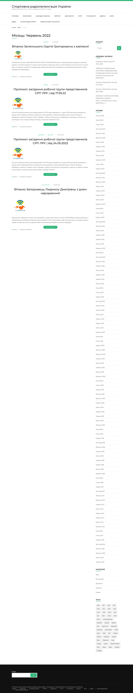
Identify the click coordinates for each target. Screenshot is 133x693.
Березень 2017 (100, 527)
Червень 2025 (100, 147)
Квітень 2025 (100, 156)
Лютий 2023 (99, 253)
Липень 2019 (99, 407)
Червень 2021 (100, 319)
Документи (69, 16)
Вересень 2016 (100, 553)
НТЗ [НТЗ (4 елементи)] (109, 633)
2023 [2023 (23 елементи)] (114, 609)
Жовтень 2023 (100, 226)
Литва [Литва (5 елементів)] (116, 629)
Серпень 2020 (100, 359)
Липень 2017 (100, 509)
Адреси (102, 16)
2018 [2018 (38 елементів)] (109, 605)
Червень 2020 (100, 368)
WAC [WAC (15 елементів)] (115, 616)
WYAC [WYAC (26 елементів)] (98, 619)
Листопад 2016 (100, 544)
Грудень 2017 (100, 487)
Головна (15, 16)
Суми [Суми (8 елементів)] (112, 640)
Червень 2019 (100, 412)
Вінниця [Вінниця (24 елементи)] (114, 622)
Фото (112, 16)
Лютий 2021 (99, 337)
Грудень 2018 (100, 438)
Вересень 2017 (100, 500)
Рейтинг (57, 16)
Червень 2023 (100, 235)
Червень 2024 (100, 191)
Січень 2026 (100, 125)
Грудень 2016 (100, 540)
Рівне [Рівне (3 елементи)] (98, 640)
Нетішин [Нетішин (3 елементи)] (115, 633)
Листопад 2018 (100, 443)
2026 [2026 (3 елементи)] (109, 612)
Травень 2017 (100, 518)
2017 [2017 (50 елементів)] (103, 605)
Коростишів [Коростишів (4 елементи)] (113, 626)
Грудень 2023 (100, 217)
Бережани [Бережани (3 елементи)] (99, 622)
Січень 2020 (100, 385)
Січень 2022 (99, 292)
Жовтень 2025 (100, 133)
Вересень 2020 (100, 354)
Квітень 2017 (100, 522)
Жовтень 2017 (100, 496)
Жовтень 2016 (100, 549)
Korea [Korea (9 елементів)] (109, 616)
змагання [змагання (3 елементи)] (117, 647)
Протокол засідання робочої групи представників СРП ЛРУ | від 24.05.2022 (50, 145)
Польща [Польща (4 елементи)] (99, 636)
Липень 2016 (100, 558)
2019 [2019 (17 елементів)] (114, 605)
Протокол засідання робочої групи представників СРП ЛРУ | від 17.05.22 (50, 95)
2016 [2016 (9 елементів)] (98, 605)
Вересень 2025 (100, 138)
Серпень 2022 (100, 266)
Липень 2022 (100, 270)
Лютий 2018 (99, 478)
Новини (46, 42)
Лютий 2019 (99, 429)
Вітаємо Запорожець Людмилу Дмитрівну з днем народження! (50, 195)
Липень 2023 (100, 231)
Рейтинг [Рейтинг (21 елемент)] (114, 636)
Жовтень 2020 (100, 350)
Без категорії (45, 188)
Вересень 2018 (100, 447)
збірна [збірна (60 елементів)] (110, 647)
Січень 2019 (99, 434)
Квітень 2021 (100, 328)
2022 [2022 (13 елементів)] (109, 609)
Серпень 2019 (100, 403)
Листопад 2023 (100, 222)
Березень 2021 (100, 332)
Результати (27, 16)
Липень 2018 (100, 456)
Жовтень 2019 (100, 394)
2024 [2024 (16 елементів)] (98, 612)
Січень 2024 (100, 213)
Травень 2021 (100, 323)
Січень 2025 (100, 164)
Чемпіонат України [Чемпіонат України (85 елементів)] (115, 643)
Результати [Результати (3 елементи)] (106, 636)
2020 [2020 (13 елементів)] (98, 609)
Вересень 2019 (100, 399)
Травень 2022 (100, 279)
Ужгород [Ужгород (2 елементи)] (99, 643)
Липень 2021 (99, 315)
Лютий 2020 (99, 381)
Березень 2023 (100, 248)
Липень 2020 (100, 363)
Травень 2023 (100, 239)
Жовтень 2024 (100, 178)
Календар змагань (43, 16)
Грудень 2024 (100, 169)
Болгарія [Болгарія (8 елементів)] (107, 622)
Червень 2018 (100, 460)
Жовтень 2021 (100, 306)
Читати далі (50, 78)
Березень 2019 (100, 425)
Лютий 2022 (99, 288)
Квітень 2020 (100, 372)
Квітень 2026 (100, 116)
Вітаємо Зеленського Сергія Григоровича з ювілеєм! (50, 48)
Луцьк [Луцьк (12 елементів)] (98, 633)
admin (15, 80)
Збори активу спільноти (50, 22)
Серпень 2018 (100, 452)
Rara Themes (66, 687)
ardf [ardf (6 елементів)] (115, 612)
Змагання (50, 138)
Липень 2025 (100, 142)
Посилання (91, 16)
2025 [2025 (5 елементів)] (104, 612)
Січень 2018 (99, 482)
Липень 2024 (100, 186)
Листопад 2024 (100, 173)
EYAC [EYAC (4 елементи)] (103, 616)
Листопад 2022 (100, 257)
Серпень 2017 (100, 505)
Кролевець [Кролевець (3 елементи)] (99, 629)
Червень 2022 (100, 275)
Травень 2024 (100, 195)
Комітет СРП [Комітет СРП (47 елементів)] (105, 626)
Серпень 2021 (100, 310)
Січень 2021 (99, 341)
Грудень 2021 (100, 297)
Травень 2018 (100, 465)
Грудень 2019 (100, 390)
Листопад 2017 (100, 491)
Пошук (14, 672)
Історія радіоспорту (28, 22)
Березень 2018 (100, 474)
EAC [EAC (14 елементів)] (98, 616)
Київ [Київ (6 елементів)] (98, 626)
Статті (80, 16)
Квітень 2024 (100, 200)
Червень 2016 (100, 562)
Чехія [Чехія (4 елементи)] (98, 647)
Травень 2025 (100, 151)
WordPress (80, 687)
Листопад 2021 (100, 301)
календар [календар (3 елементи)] (99, 650)
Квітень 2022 (100, 284)
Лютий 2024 (99, 209)
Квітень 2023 (100, 244)
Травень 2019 (100, 416)
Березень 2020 (100, 376)
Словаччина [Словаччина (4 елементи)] (105, 640)
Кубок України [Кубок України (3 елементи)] (108, 629)
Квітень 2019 (100, 421)
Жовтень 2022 (100, 262)
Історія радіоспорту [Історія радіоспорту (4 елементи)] (107, 619)
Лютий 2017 (99, 531)
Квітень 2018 (100, 469)
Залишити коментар (25, 80)
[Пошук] (33, 675)
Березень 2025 (100, 160)
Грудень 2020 (100, 345)
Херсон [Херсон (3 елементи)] (105, 643)
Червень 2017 (100, 513)
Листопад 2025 (100, 129)
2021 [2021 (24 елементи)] (104, 609)
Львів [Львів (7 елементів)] (104, 633)
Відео (14, 22)
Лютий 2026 (99, 120)
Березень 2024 (100, 204)
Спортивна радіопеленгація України (41, 6)
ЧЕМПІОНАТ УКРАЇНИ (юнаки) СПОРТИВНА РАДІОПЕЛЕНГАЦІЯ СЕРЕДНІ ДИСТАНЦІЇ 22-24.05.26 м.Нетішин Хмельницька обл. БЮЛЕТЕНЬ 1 (106, 73)
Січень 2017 (99, 535)
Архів (97, 575)
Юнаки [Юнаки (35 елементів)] (104, 647)
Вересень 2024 (100, 182)
